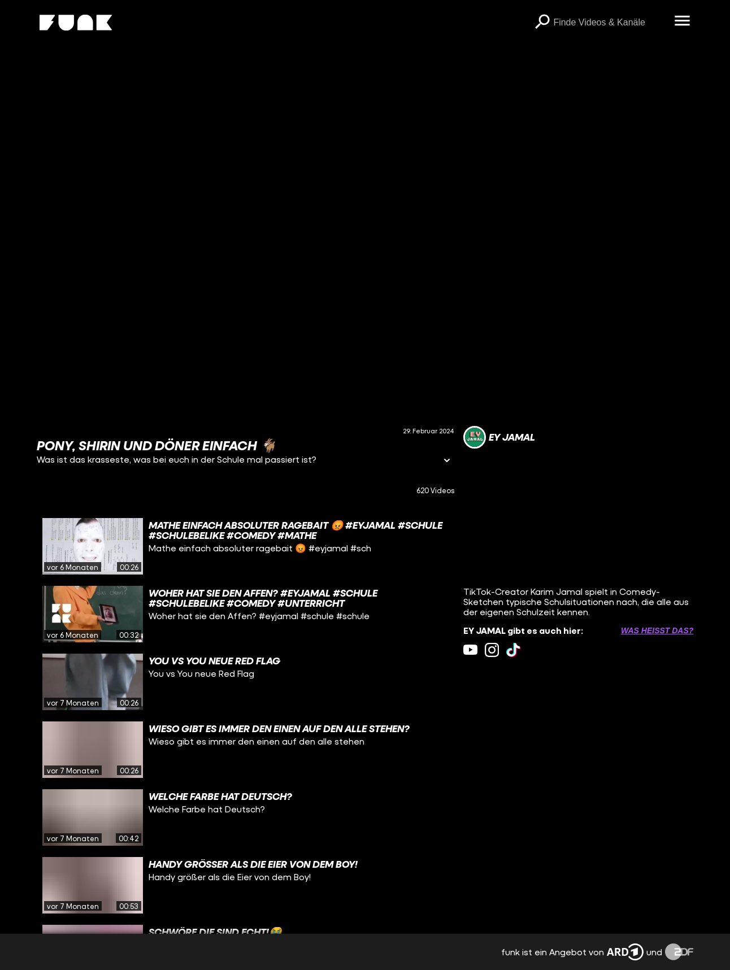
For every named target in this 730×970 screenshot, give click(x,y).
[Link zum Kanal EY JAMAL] (499, 437)
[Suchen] (542, 22)
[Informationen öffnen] (447, 461)
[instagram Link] (492, 650)
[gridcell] (245, 546)
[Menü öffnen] (682, 21)
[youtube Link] (470, 650)
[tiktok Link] (513, 650)
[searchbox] (609, 23)
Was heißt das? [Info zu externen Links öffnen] (657, 630)
